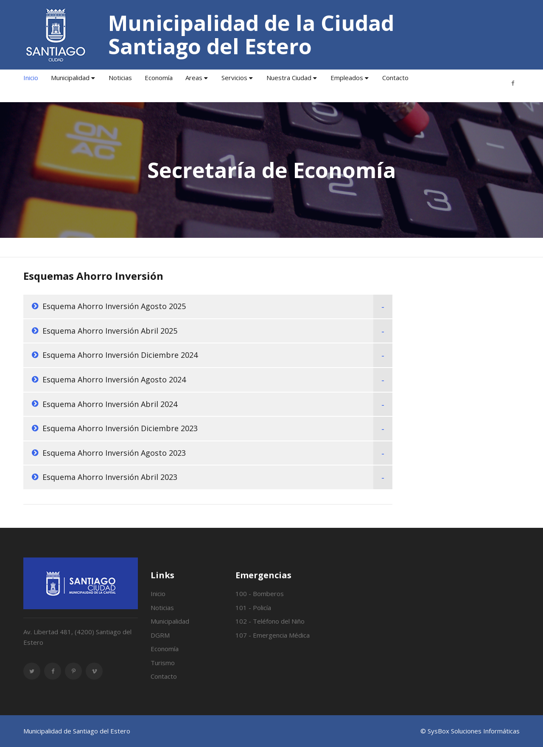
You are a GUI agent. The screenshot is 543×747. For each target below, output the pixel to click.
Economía (159, 77)
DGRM (160, 635)
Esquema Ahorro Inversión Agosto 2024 (114, 379)
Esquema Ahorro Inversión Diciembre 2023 (120, 428)
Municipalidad (70, 77)
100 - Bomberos (259, 593)
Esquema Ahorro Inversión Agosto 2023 (114, 453)
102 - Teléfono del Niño (270, 621)
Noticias (120, 77)
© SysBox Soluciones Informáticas (470, 731)
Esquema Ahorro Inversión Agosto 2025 (114, 306)
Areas (193, 77)
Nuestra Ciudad (288, 77)
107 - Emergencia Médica (272, 635)
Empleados (346, 77)
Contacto (395, 77)
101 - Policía (253, 607)
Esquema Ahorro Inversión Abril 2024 (109, 404)
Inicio (30, 77)
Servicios (234, 77)
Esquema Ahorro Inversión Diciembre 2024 (120, 355)
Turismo (163, 662)
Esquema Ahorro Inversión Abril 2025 (109, 331)
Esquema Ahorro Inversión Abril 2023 (109, 477)
